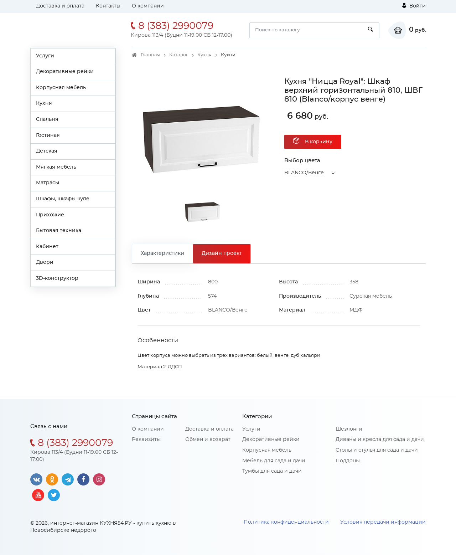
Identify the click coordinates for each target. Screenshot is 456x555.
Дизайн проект (222, 253)
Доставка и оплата (60, 6)
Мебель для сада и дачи (273, 460)
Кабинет (47, 246)
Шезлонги (349, 429)
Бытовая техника (58, 230)
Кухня (44, 103)
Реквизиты (146, 439)
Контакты (108, 6)
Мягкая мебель (56, 167)
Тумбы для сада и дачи (272, 471)
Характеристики (162, 253)
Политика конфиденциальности (286, 522)
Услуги (45, 55)
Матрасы (47, 182)
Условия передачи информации (383, 522)
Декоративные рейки (65, 71)
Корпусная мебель (61, 87)
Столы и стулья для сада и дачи (377, 450)
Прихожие (50, 214)
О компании (148, 6)
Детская (46, 151)
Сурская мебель (370, 296)
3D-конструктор (57, 278)
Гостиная (48, 135)
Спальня (47, 119)
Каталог (178, 55)
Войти (414, 6)
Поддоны (348, 460)
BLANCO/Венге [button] (304, 172)
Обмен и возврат (207, 439)
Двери (44, 262)
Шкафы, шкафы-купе (62, 198)
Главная (150, 55)
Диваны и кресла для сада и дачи (380, 439)
